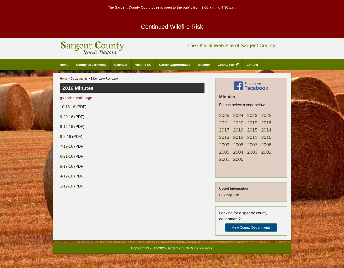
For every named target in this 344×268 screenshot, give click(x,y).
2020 (238, 122)
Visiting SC (143, 64)
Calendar (121, 64)
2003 (252, 152)
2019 (252, 122)
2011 (252, 137)
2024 (238, 115)
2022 (266, 115)
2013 (224, 137)
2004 (238, 152)
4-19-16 (66, 176)
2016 (238, 129)
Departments (79, 78)
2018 (266, 122)
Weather (204, 64)
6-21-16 (66, 156)
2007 (252, 144)
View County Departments (251, 227)
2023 (252, 115)
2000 (238, 159)
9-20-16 (66, 117)
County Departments (91, 64)
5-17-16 (66, 166)
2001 (224, 159)
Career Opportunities (174, 64)
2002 (266, 152)
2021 (224, 122)
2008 (238, 144)
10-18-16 (67, 107)
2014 (266, 129)
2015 (252, 129)
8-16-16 (66, 127)
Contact (252, 64)
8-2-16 (65, 137)
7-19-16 (66, 146)
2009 (224, 144)
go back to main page (76, 98)
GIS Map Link (229, 195)
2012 (238, 137)
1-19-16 (66, 186)
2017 (224, 129)
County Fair (228, 64)
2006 (266, 144)
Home (64, 64)
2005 (224, 152)
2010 (266, 137)
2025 (224, 115)
